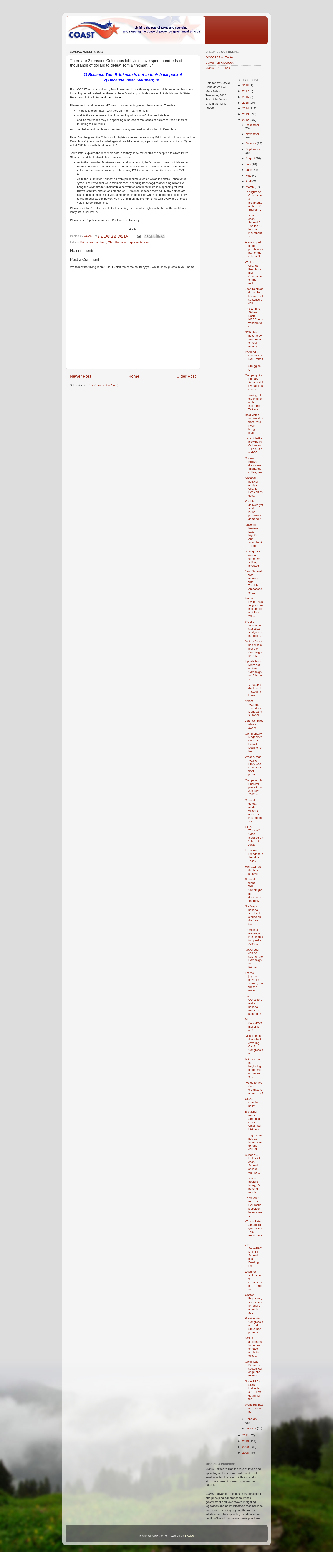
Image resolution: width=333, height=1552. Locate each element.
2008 (246, 1452)
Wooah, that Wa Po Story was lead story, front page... (253, 765)
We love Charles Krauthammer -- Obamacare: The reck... (253, 272)
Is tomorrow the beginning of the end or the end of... (253, 1068)
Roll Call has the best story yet (253, 870)
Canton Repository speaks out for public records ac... (253, 1303)
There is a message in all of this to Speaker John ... (254, 937)
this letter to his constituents (105, 97)
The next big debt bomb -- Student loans (253, 690)
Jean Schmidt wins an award (254, 724)
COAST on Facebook (220, 62)
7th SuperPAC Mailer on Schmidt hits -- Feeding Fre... (253, 1255)
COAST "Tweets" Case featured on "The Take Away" (254, 835)
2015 (246, 102)
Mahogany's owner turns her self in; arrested (253, 558)
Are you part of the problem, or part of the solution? (254, 249)
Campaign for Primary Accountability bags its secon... (254, 382)
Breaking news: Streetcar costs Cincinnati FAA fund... (254, 1120)
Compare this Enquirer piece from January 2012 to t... (253, 787)
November (252, 134)
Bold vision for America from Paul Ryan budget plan (254, 423)
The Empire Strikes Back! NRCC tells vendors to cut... (254, 317)
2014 (246, 108)
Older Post (186, 376)
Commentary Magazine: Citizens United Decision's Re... (253, 742)
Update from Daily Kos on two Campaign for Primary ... (254, 670)
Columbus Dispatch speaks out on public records (253, 1368)
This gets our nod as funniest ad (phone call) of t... (254, 1142)
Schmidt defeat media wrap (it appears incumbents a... (253, 811)
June (249, 169)
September (253, 149)
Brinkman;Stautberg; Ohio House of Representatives (114, 242)
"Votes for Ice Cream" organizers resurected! (254, 1088)
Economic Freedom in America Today (254, 856)
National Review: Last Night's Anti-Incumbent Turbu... (253, 535)
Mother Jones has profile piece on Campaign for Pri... (254, 648)
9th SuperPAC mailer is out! (253, 1025)
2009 (246, 1447)
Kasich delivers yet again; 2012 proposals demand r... (254, 510)
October (251, 143)
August (251, 158)
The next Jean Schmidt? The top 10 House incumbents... (253, 226)
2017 (246, 91)
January (251, 1428)
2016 (246, 97)
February (251, 1418)
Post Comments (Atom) (103, 385)
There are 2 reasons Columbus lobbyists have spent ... (254, 1206)
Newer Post (80, 376)
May (249, 175)
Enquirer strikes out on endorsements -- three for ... (254, 1280)
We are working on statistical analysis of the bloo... (253, 628)
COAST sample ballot (251, 1102)
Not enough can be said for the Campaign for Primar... (254, 958)
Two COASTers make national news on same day (253, 1005)
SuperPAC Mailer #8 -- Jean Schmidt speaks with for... (254, 1163)
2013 (246, 114)
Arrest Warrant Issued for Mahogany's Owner (254, 708)
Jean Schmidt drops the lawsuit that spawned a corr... (254, 296)
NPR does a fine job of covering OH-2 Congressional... (254, 1044)
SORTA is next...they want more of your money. (253, 339)
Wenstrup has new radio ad (254, 1408)
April (249, 181)
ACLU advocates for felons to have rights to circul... (253, 1346)
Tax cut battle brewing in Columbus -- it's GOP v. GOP (253, 445)
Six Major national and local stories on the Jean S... (253, 915)
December (252, 125)
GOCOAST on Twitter (220, 57)
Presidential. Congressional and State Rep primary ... (254, 1325)
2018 (246, 85)
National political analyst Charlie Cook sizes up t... (254, 486)
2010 (246, 1441)
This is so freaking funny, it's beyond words (252, 1185)
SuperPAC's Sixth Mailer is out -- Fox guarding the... (253, 1390)
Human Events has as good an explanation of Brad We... (254, 607)
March (250, 187)
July (249, 164)
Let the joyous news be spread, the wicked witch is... (254, 981)
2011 (246, 1435)
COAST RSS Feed (218, 67)
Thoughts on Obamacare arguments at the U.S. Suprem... (253, 200)
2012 (246, 120)
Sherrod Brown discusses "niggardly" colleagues (253, 465)
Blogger (190, 1535)
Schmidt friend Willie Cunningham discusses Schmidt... (253, 890)
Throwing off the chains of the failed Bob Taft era (253, 402)
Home (133, 376)
